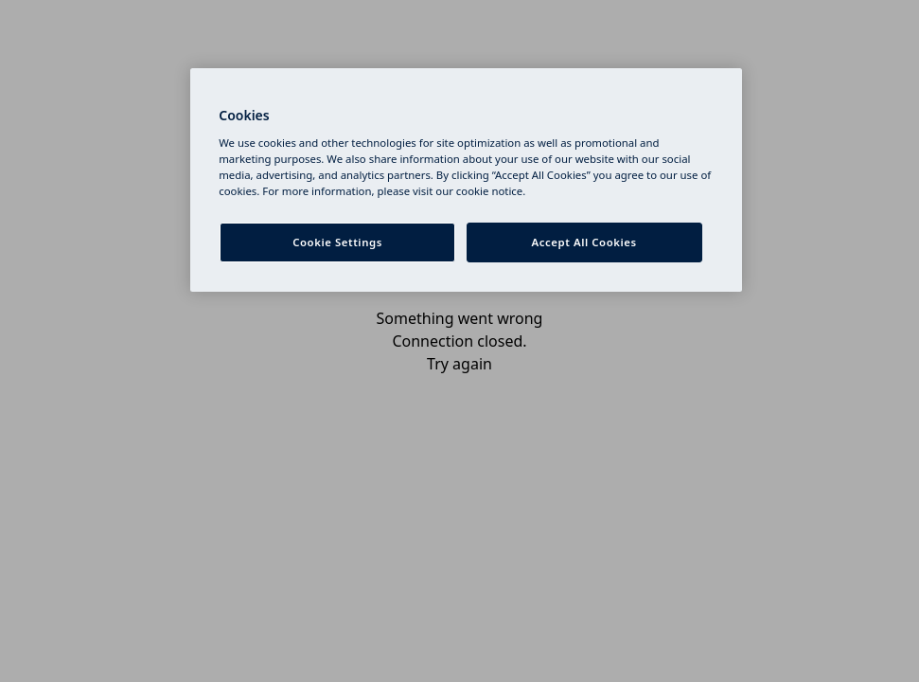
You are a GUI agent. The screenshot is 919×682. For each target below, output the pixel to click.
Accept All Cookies (584, 242)
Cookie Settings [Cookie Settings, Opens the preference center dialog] (337, 242)
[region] (466, 180)
